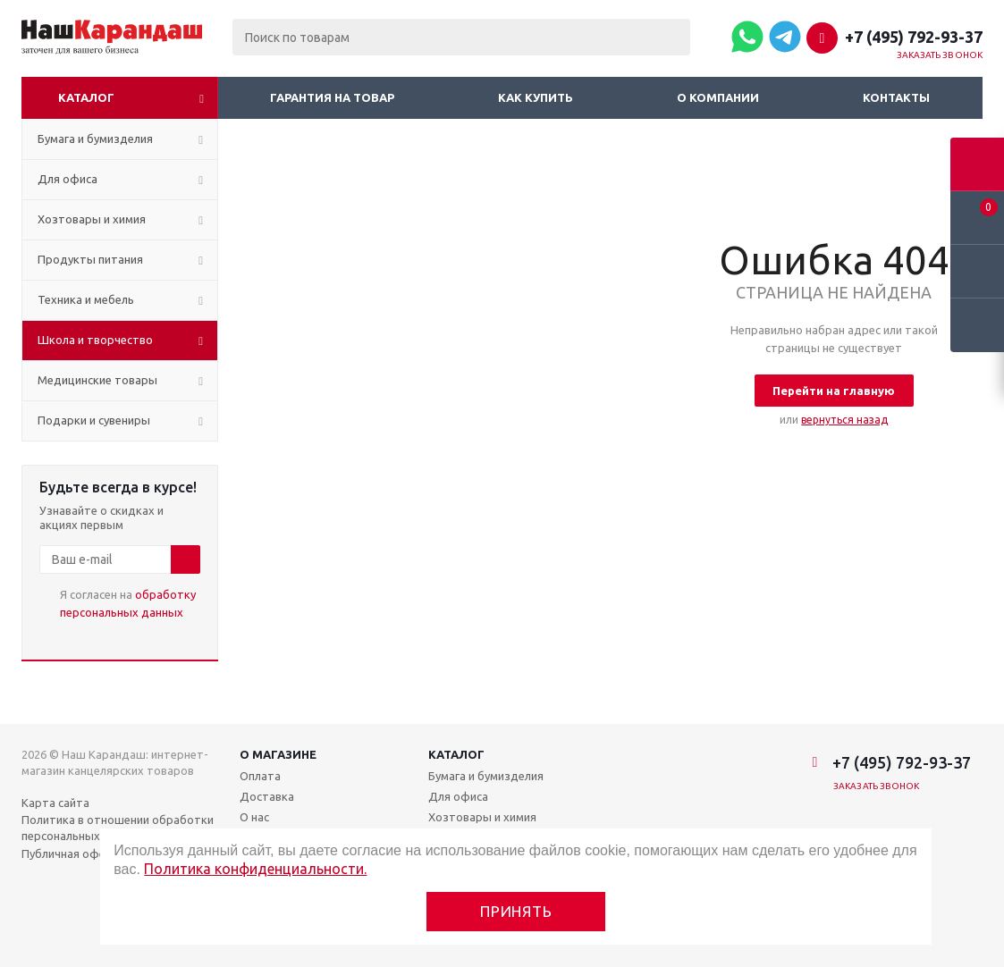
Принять (516, 911)
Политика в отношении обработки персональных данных (117, 827)
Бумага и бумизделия (486, 775)
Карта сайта (55, 802)
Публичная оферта (73, 853)
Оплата (260, 775)
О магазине (278, 754)
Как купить (535, 97)
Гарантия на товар (332, 97)
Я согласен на (128, 603)
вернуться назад (844, 419)
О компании (718, 97)
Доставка (267, 796)
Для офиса (458, 796)
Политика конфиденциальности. (255, 869)
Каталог (86, 97)
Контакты (896, 97)
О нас (254, 817)
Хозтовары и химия (482, 817)
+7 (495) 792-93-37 (914, 37)
